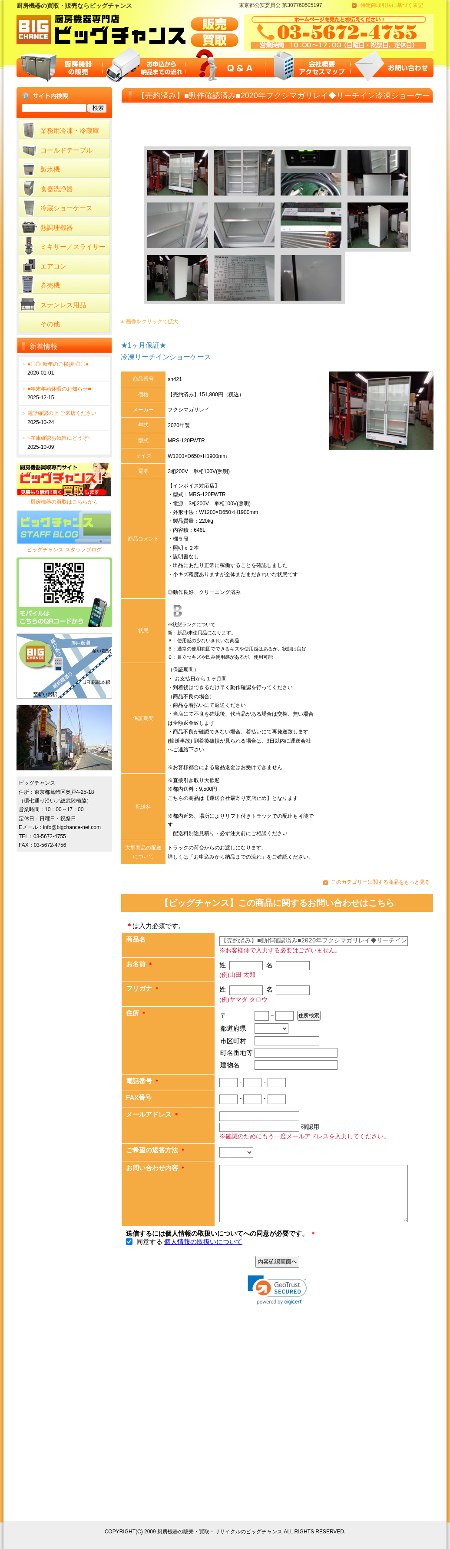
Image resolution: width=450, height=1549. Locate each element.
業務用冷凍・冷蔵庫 (69, 130)
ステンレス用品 (63, 304)
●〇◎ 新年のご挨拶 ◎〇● (58, 364)
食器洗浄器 (56, 188)
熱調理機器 (56, 227)
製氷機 (50, 169)
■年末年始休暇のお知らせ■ (59, 389)
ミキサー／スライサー (73, 246)
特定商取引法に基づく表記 (392, 5)
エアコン (53, 266)
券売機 (50, 285)
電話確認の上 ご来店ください (61, 413)
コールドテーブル (66, 150)
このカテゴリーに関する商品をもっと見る (380, 882)
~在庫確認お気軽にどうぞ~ (59, 438)
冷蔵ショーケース (66, 208)
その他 (50, 324)
